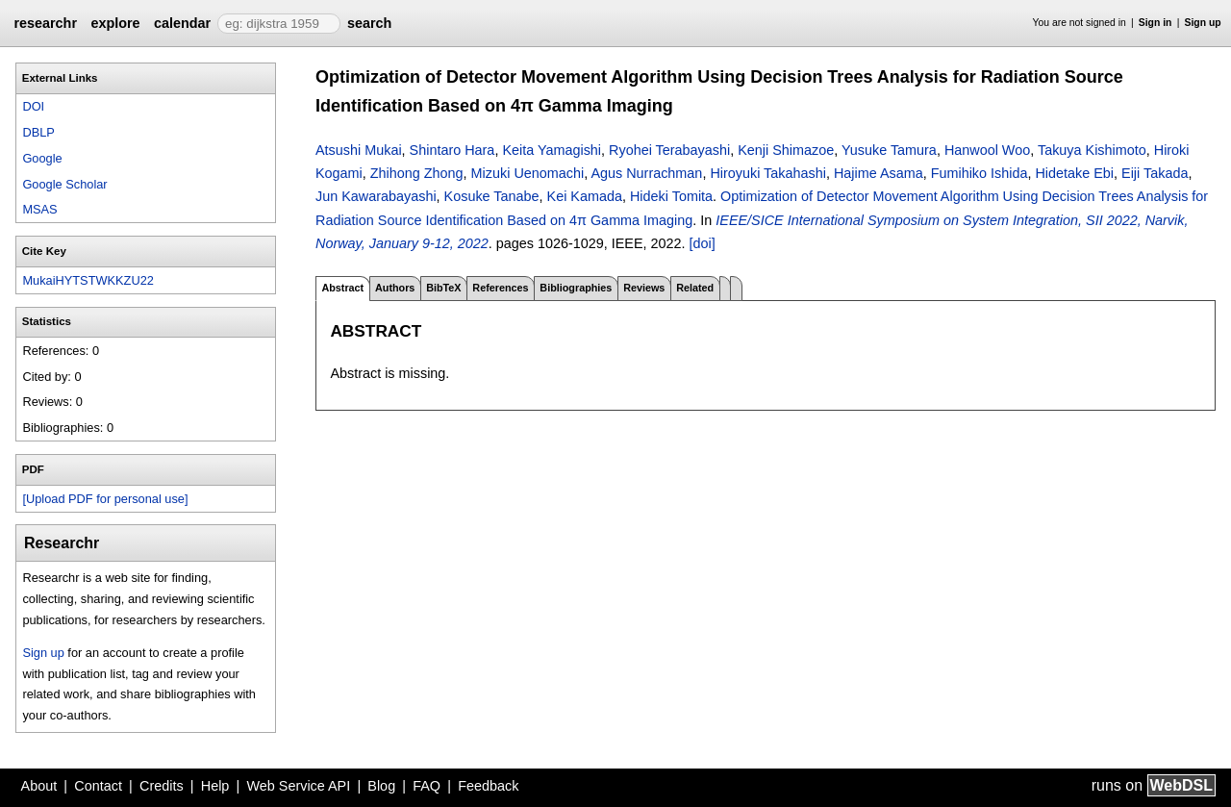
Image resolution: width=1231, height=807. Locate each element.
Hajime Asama (878, 173)
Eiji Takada (1154, 173)
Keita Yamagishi (551, 150)
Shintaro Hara (452, 150)
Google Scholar (64, 184)
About (39, 786)
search (369, 23)
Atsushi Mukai (358, 150)
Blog (381, 786)
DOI (33, 106)
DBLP (38, 132)
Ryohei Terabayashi (669, 150)
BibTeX (443, 287)
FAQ (426, 786)
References (500, 287)
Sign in (1155, 22)
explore (114, 23)
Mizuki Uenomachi (528, 173)
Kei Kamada (584, 196)
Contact (98, 786)
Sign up (1203, 22)
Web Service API (298, 786)
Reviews (644, 287)
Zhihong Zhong (417, 173)
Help (215, 786)
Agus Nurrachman (646, 173)
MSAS (39, 209)
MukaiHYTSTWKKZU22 (88, 280)
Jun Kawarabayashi (376, 196)
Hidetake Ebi (1074, 173)
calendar (182, 23)
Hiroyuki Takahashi (768, 173)
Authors (395, 287)
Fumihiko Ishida (979, 173)
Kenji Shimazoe (786, 150)
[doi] (703, 243)
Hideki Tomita (671, 196)
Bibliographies (576, 287)
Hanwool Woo (987, 150)
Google (42, 158)
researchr (45, 23)
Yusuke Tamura (889, 150)
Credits (161, 786)
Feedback (488, 786)
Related (695, 287)
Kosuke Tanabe (492, 196)
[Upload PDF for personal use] (105, 499)
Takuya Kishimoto (1092, 150)
